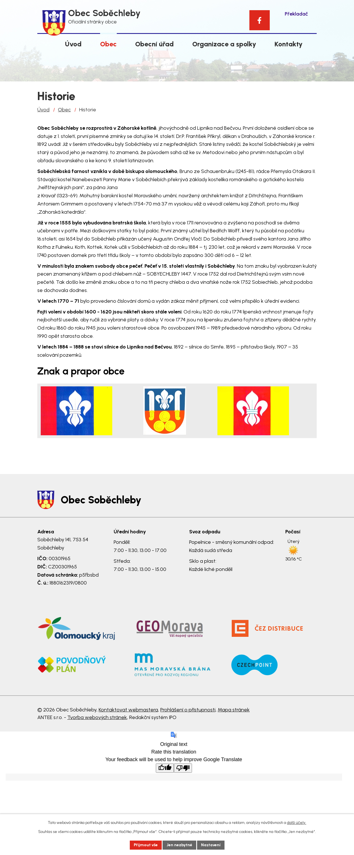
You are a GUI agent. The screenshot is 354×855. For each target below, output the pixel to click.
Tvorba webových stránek (97, 717)
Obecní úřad (154, 44)
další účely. (296, 822)
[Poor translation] (183, 768)
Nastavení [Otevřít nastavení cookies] (211, 845)
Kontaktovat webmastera (128, 710)
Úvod (73, 44)
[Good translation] (165, 768)
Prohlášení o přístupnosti (187, 710)
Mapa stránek (234, 710)
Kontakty (289, 44)
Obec (108, 44)
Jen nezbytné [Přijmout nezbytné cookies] (179, 845)
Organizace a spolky (224, 44)
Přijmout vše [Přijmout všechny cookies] (146, 845)
